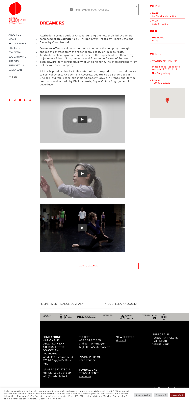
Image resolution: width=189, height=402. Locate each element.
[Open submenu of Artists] (35, 64)
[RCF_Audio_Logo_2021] (164, 315)
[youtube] (20, 103)
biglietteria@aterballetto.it (96, 347)
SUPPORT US (161, 334)
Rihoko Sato (63, 58)
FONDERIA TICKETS (165, 337)
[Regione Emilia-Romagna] (86, 316)
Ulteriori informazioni (50, 398)
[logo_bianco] (18, 2)
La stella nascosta (122, 303)
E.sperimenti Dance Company (62, 303)
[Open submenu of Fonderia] (35, 55)
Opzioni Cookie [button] (143, 395)
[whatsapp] (30, 103)
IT (10, 79)
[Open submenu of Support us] (35, 68)
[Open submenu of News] (35, 42)
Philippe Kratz (114, 51)
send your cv (87, 360)
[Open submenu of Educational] (35, 59)
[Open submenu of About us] (35, 37)
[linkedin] (25, 103)
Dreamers (126, 35)
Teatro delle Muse (164, 61)
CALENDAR (159, 341)
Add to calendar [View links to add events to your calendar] (89, 266)
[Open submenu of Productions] (35, 46)
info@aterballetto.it (55, 376)
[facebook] (10, 103)
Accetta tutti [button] (178, 395)
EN (15, 79)
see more (85, 376)
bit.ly (155, 40)
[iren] (154, 316)
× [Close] (136, 6)
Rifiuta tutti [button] (161, 395)
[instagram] (15, 103)
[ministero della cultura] (126, 316)
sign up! (121, 340)
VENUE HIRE (160, 344)
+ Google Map (162, 73)
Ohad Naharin (96, 61)
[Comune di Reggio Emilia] (65, 315)
